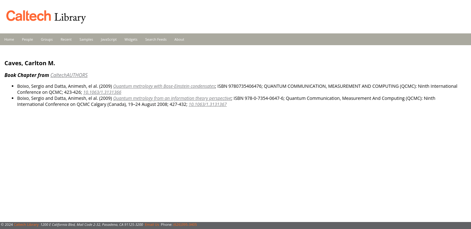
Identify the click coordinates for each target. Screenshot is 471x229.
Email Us (152, 224)
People (27, 39)
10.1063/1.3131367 (208, 104)
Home (9, 39)
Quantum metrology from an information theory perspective (172, 98)
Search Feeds (156, 39)
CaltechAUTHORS (68, 75)
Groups (47, 39)
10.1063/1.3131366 (102, 92)
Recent (66, 39)
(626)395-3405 (185, 224)
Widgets (131, 39)
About (179, 39)
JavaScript (109, 39)
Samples (86, 39)
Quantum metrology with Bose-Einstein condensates (164, 86)
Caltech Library (26, 224)
